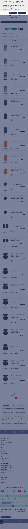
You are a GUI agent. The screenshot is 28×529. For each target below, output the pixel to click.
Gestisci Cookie (13, 12)
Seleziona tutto (22, 12)
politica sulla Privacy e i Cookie (12, 9)
